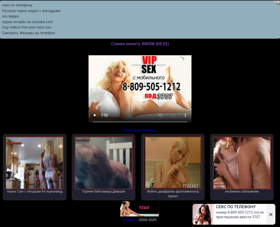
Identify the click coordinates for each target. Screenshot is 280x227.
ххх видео (10, 16)
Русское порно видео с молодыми (31, 11)
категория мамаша (140, 130)
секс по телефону (17, 5)
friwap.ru (131, 220)
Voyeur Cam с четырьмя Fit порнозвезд (34, 165)
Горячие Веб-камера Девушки (104, 165)
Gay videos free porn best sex (26, 27)
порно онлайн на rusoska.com (27, 22)
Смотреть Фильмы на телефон (28, 33)
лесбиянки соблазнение (242, 165)
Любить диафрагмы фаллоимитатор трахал (173, 167)
